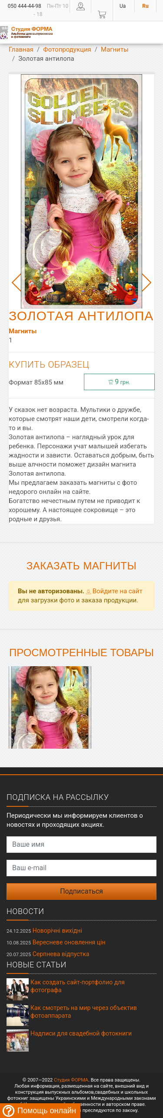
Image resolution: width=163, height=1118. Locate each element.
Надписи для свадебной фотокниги (81, 1033)
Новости (25, 911)
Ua (123, 6)
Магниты (115, 49)
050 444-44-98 (24, 6)
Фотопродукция (67, 49)
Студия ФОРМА (71, 1080)
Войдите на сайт (114, 591)
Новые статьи (37, 964)
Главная (21, 49)
